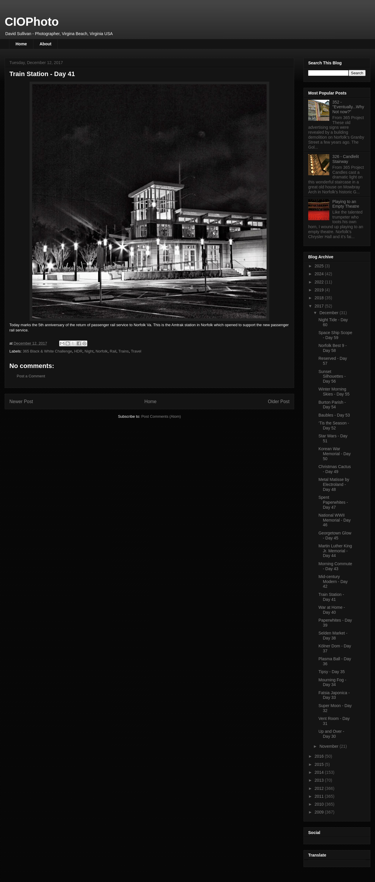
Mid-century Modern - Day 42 (333, 581)
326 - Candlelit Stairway (346, 159)
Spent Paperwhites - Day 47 (333, 502)
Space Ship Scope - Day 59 (335, 335)
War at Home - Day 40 (331, 610)
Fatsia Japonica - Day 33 (334, 695)
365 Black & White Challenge (47, 351)
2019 (320, 290)
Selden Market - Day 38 (332, 635)
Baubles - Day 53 (334, 415)
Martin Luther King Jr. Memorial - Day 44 (335, 551)
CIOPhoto (32, 21)
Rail (113, 351)
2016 (320, 756)
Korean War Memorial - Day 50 (334, 453)
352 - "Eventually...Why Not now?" (348, 107)
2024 (320, 273)
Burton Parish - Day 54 (332, 405)
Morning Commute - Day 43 (335, 566)
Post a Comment (31, 376)
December (329, 312)
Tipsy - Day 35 (331, 671)
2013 (320, 780)
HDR (78, 351)
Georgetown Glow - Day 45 (334, 535)
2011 (320, 796)
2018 (320, 297)
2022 (320, 282)
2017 (320, 306)
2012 (320, 788)
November (329, 746)
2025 (320, 266)
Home (21, 44)
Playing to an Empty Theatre (346, 204)
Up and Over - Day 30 (331, 734)
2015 (320, 764)
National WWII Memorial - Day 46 (334, 520)
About (45, 44)
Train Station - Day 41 (331, 597)
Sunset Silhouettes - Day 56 (332, 376)
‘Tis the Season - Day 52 (333, 425)
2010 (320, 804)
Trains (123, 351)
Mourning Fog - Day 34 (332, 682)
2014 (320, 772)
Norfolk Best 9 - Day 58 (332, 348)
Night (89, 351)
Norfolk (102, 351)
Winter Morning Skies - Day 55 (334, 391)
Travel (136, 351)
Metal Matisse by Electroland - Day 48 (333, 484)
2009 (320, 812)
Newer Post (21, 401)
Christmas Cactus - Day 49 (334, 469)
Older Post (278, 401)
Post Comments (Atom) (161, 416)
